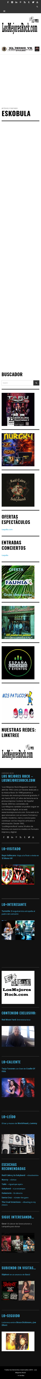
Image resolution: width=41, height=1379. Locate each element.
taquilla (5, 555)
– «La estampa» (13, 1188)
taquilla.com (7, 529)
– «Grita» (9, 1179)
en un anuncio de (16, 1274)
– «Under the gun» (15, 1197)
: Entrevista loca (16, 1019)
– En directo (12, 1193)
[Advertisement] (20, 80)
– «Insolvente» (20, 1175)
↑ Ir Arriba (20, 1375)
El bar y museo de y (19, 1123)
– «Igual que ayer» (12, 1184)
